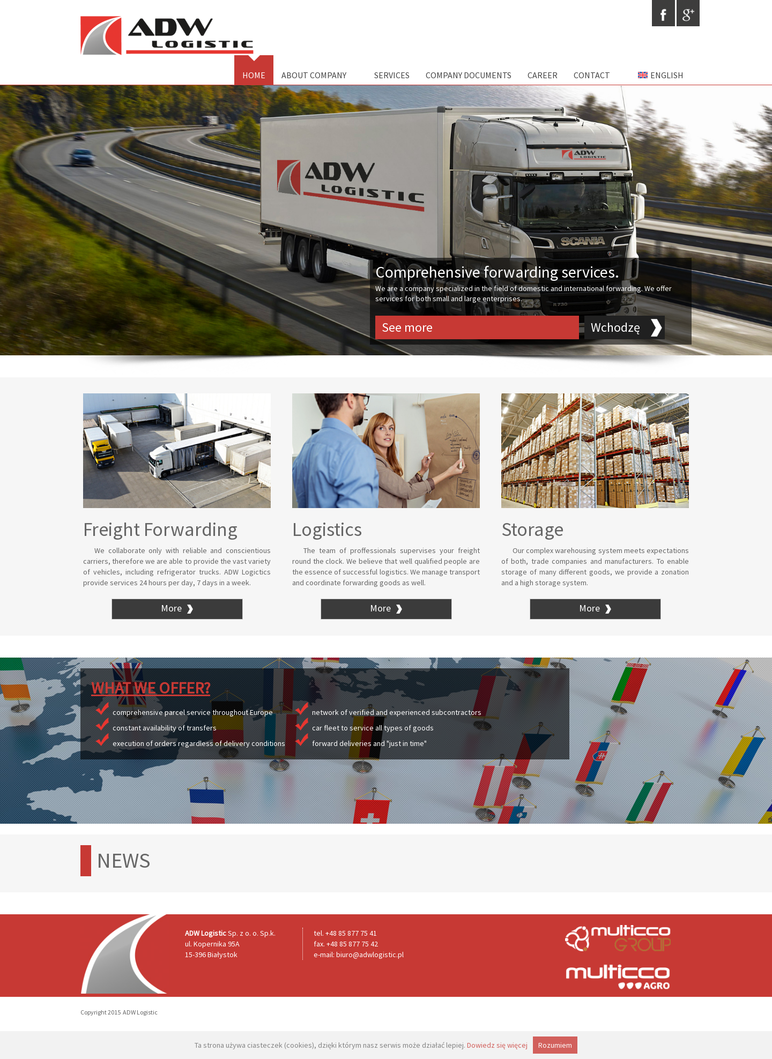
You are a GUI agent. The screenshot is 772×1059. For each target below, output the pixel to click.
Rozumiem (555, 1045)
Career (543, 75)
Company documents (468, 75)
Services (388, 75)
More (177, 608)
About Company (313, 75)
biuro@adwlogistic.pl (370, 954)
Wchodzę (615, 327)
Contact (592, 75)
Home (253, 75)
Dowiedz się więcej (497, 1045)
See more (407, 327)
